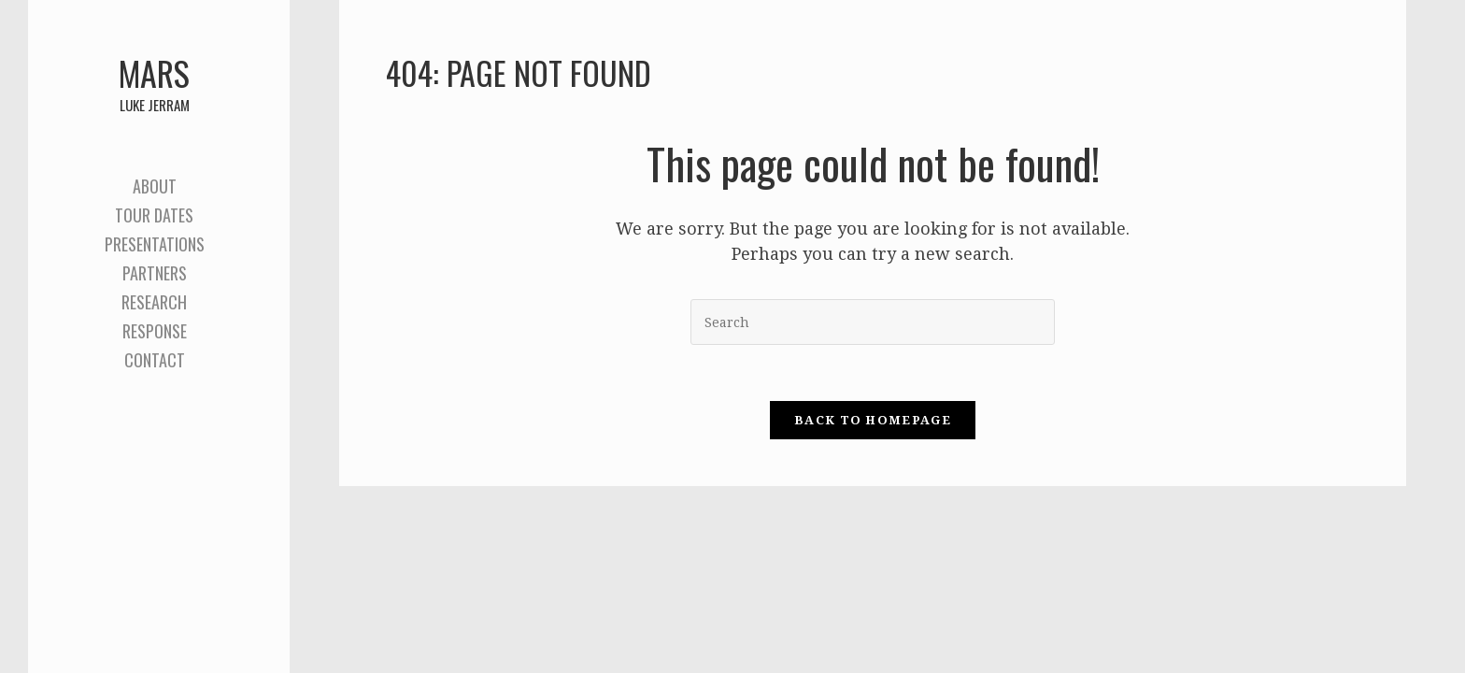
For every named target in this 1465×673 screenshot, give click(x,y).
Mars (154, 82)
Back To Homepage (872, 420)
